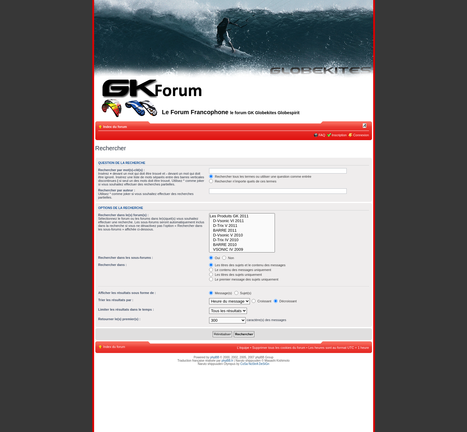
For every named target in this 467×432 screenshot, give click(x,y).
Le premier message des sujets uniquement (243, 279)
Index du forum (115, 126)
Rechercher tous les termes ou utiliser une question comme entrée (260, 176)
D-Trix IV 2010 (242, 240)
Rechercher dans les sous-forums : (125, 257)
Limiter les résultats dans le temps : (126, 309)
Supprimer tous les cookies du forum (279, 347)
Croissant (261, 301)
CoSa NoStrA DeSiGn (254, 364)
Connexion (361, 135)
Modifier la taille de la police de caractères (364, 125)
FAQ (322, 135)
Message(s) (221, 293)
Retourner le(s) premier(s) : (119, 319)
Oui (214, 258)
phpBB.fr (227, 360)
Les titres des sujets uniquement (235, 274)
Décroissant (285, 301)
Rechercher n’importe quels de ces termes (242, 181)
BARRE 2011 (242, 230)
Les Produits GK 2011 (242, 216)
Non (228, 258)
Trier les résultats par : (115, 300)
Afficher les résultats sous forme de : (127, 293)
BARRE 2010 (242, 244)
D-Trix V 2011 (242, 225)
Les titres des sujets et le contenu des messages (247, 265)
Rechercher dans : (112, 265)
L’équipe (243, 347)
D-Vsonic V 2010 (242, 235)
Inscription (339, 135)
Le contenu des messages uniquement (240, 270)
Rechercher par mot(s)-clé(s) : (121, 170)
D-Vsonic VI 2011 (242, 221)
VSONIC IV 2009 (242, 249)
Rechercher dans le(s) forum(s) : (123, 215)
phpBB (214, 357)
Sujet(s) (242, 293)
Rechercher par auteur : (116, 190)
